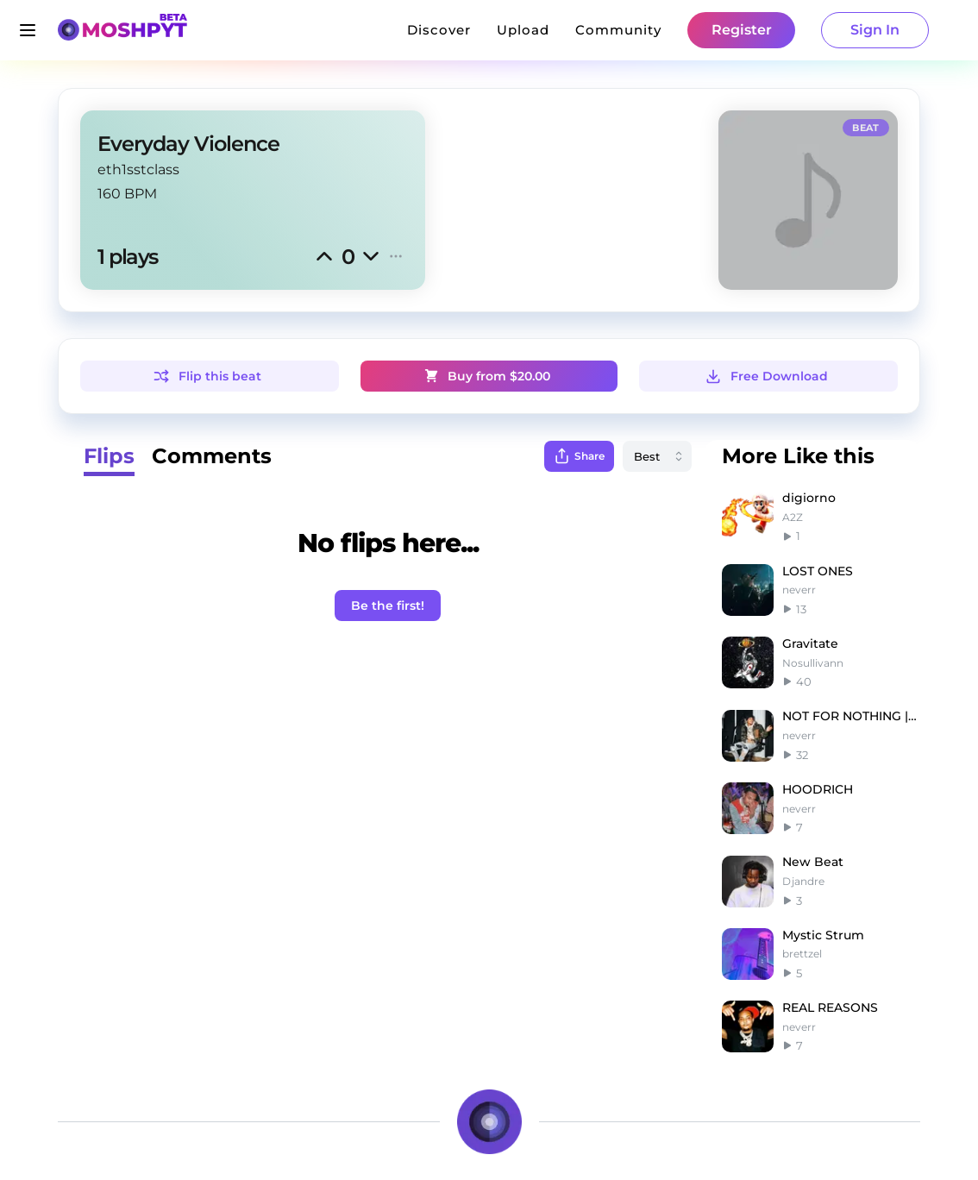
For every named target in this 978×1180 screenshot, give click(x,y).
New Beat (812, 861)
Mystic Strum (823, 935)
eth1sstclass (138, 169)
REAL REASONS (830, 1007)
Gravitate (810, 643)
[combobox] (657, 456)
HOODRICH (817, 789)
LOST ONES (817, 571)
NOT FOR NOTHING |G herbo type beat (851, 716)
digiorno (809, 497)
